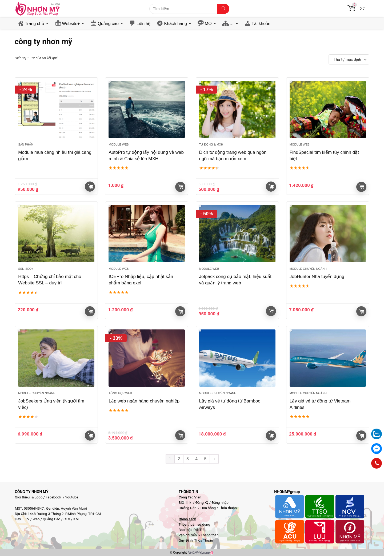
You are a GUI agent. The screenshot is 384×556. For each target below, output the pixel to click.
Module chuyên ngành (308, 268)
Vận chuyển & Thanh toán (199, 535)
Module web (119, 144)
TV (27, 519)
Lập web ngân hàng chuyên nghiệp (144, 401)
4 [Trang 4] (196, 458)
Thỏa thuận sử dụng (194, 524)
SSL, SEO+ (25, 268)
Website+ (71, 23)
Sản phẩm (25, 144)
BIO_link (185, 503)
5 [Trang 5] (205, 458)
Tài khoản (261, 23)
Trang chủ (34, 23)
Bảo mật (185, 530)
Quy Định (186, 540)
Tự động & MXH (211, 144)
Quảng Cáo (51, 519)
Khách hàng (175, 23)
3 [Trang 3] (187, 458)
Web (36, 519)
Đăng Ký (202, 503)
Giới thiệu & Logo (29, 497)
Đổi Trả (199, 530)
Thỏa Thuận (203, 540)
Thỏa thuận (227, 508)
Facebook (53, 497)
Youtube (71, 497)
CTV (66, 519)
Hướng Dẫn (188, 508)
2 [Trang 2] (179, 458)
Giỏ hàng (90, 186)
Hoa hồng (208, 508)
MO (208, 23)
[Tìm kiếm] (223, 9)
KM (76, 519)
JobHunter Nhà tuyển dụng (317, 276)
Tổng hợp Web (120, 393)
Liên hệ (144, 23)
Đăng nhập (220, 503)
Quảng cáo (108, 23)
